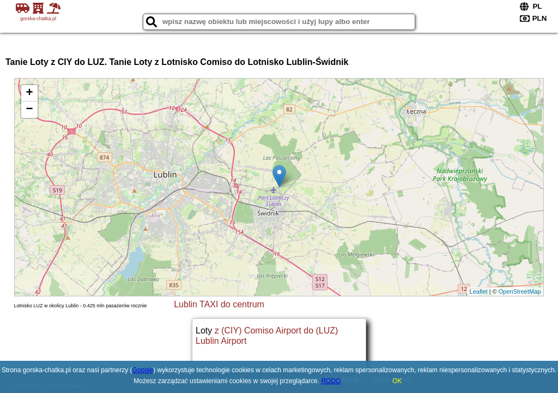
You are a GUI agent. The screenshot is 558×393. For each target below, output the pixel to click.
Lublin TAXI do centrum (219, 304)
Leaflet (479, 291)
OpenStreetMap (520, 291)
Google (143, 370)
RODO (331, 381)
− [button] (29, 110)
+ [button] (29, 93)
